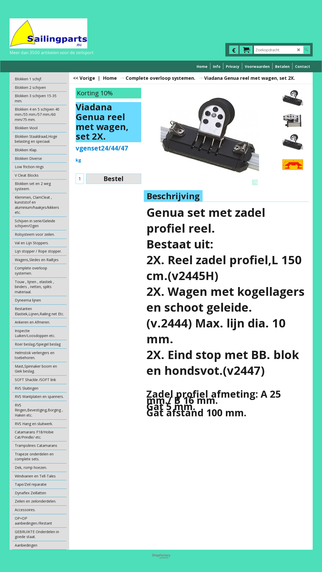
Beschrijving (173, 196)
